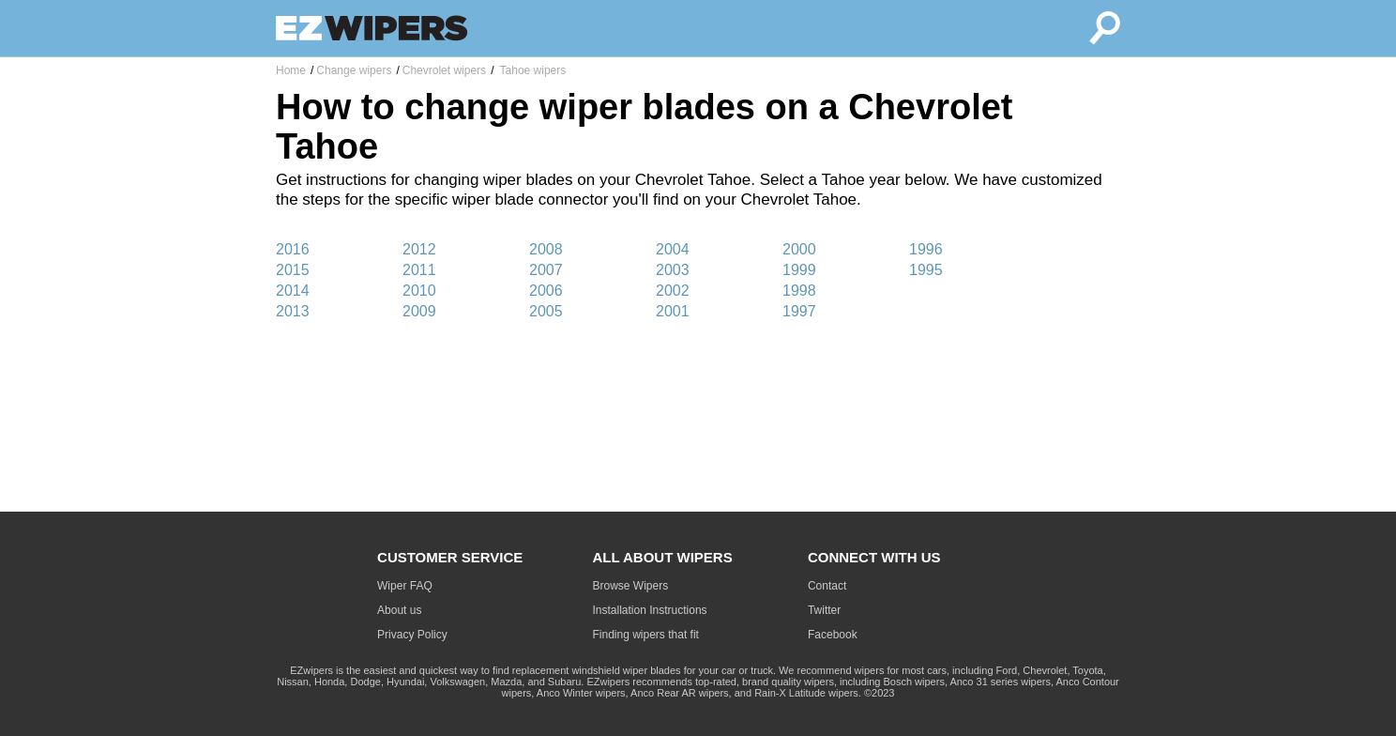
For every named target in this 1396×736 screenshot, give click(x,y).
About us (399, 610)
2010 (419, 291)
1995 (926, 270)
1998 (799, 291)
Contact (827, 585)
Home (291, 70)
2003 (673, 270)
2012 (419, 249)
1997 (799, 311)
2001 (673, 311)
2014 (293, 291)
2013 (293, 311)
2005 (546, 311)
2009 (419, 311)
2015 (293, 270)
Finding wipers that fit (646, 634)
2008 (546, 249)
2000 (799, 249)
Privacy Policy (412, 634)
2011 (419, 270)
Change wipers (353, 70)
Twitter (824, 610)
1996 (926, 249)
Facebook (832, 634)
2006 (546, 291)
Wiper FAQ (404, 585)
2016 (293, 249)
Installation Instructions (650, 610)
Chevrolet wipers (444, 70)
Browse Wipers (631, 585)
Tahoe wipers (531, 70)
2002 (673, 291)
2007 (546, 270)
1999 (799, 270)
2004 (673, 249)
